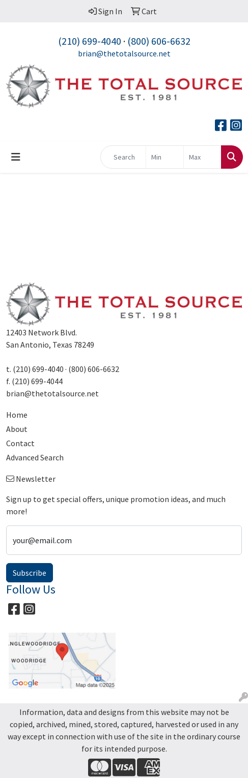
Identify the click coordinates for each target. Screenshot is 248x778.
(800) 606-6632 (158, 41)
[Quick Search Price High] (202, 157)
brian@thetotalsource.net (124, 53)
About (16, 429)
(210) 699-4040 (89, 41)
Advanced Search (35, 457)
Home (16, 415)
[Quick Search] (123, 157)
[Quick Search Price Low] (165, 157)
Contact (20, 443)
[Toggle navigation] (15, 157)
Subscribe (29, 573)
